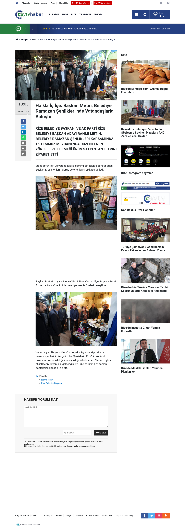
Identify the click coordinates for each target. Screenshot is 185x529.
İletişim (68, 515)
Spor (65, 14)
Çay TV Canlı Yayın (80, 3)
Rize (73, 14)
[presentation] (25, 28)
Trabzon (85, 14)
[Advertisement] (76, 255)
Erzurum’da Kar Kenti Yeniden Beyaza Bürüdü (74, 28)
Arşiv (53, 3)
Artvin (98, 14)
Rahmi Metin (47, 379)
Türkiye (54, 14)
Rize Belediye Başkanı (51, 383)
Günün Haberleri (40, 3)
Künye (59, 515)
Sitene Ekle (63, 3)
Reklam (79, 515)
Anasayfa (48, 515)
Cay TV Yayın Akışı (124, 515)
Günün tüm (160, 28)
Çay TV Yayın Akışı (102, 3)
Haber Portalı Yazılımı (30, 525)
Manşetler (26, 3)
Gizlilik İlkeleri (92, 515)
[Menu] (136, 14)
